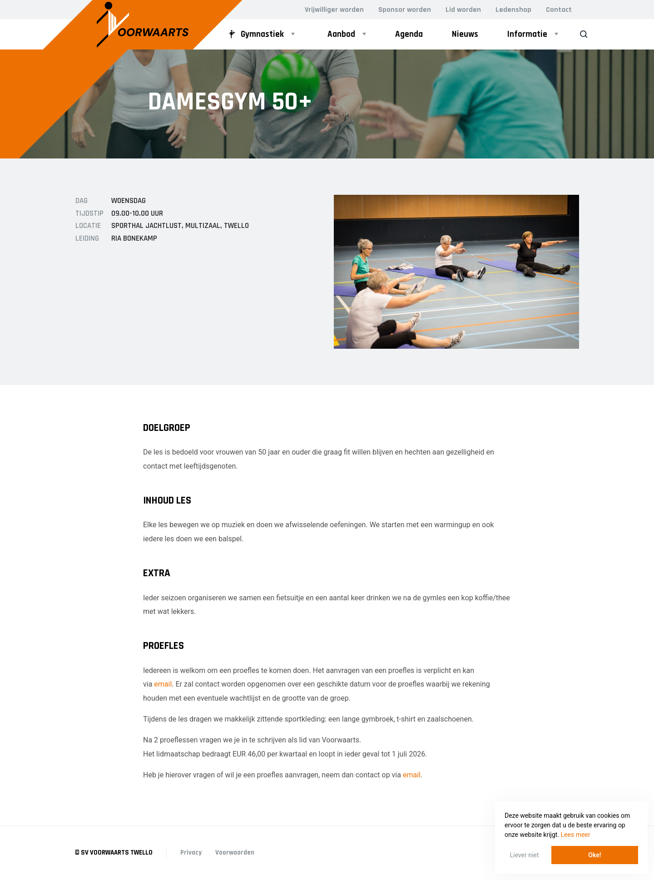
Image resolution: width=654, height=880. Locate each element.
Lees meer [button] (575, 834)
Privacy (191, 852)
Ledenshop (513, 10)
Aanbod (341, 34)
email (163, 684)
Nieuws (465, 34)
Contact (559, 10)
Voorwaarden (234, 852)
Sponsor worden (404, 10)
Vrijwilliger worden (334, 10)
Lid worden (463, 10)
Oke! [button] (594, 855)
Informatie (527, 34)
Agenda (409, 34)
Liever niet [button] (524, 855)
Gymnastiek (255, 34)
